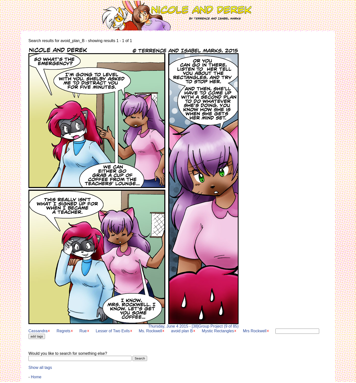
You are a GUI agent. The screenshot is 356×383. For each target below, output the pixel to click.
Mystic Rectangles (218, 331)
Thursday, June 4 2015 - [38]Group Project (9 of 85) (133, 324)
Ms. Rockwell (150, 331)
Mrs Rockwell (255, 331)
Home (36, 377)
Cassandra (37, 331)
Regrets (63, 331)
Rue (83, 331)
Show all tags (40, 367)
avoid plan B (182, 331)
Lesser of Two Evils (113, 331)
